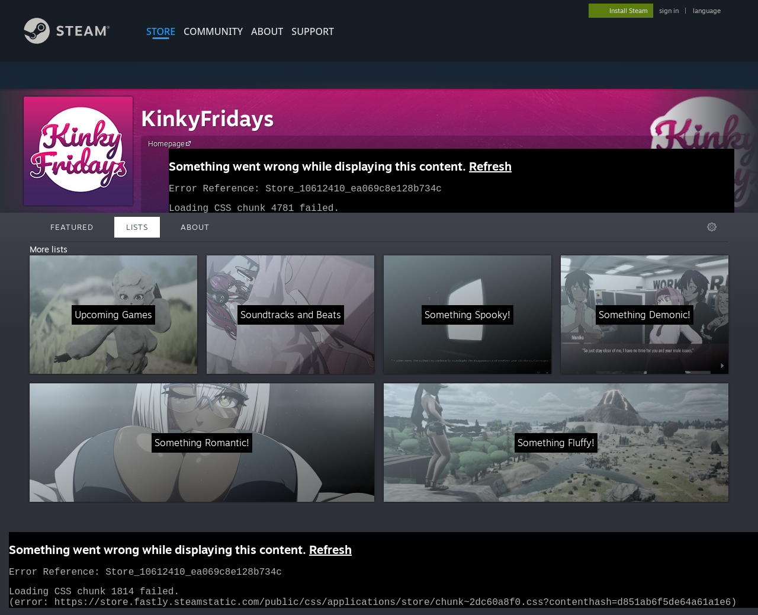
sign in (669, 11)
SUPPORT (312, 31)
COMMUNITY (213, 31)
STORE (160, 31)
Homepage (171, 143)
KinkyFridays (207, 118)
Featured (72, 227)
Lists (137, 227)
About (267, 31)
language (707, 11)
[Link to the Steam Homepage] (76, 41)
